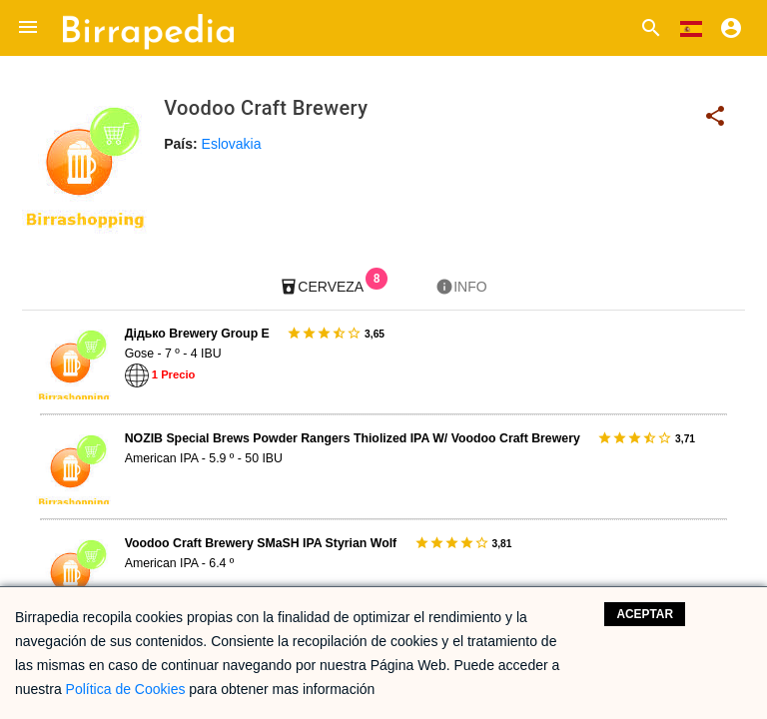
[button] (28, 28)
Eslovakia (232, 144)
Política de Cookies (126, 689)
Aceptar (644, 614)
